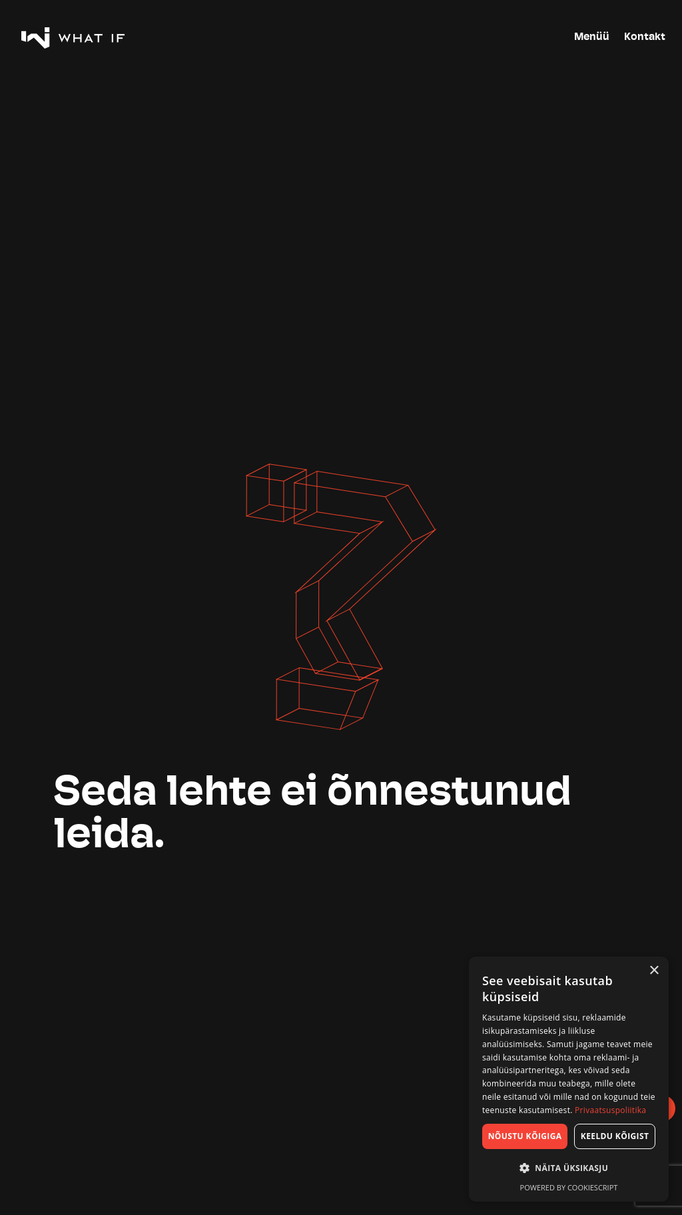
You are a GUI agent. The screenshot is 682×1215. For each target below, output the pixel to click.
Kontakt (644, 37)
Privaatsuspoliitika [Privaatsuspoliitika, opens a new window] (610, 1110)
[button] (568, 1168)
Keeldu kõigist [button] (615, 1136)
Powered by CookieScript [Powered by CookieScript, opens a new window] (569, 1187)
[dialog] (569, 1079)
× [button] (654, 971)
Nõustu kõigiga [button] (525, 1136)
